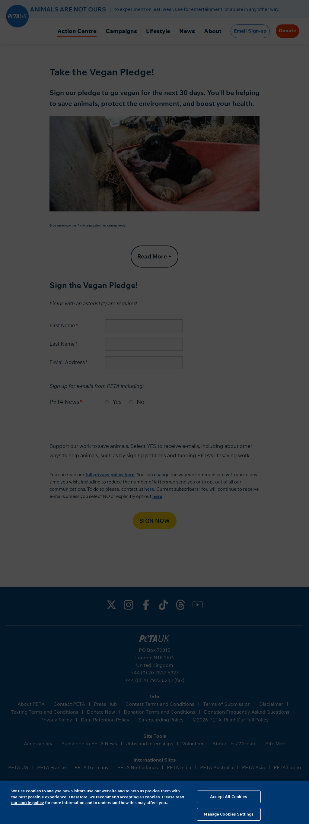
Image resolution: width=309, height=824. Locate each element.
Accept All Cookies (228, 799)
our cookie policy (27, 805)
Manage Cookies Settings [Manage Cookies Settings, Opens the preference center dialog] (228, 816)
